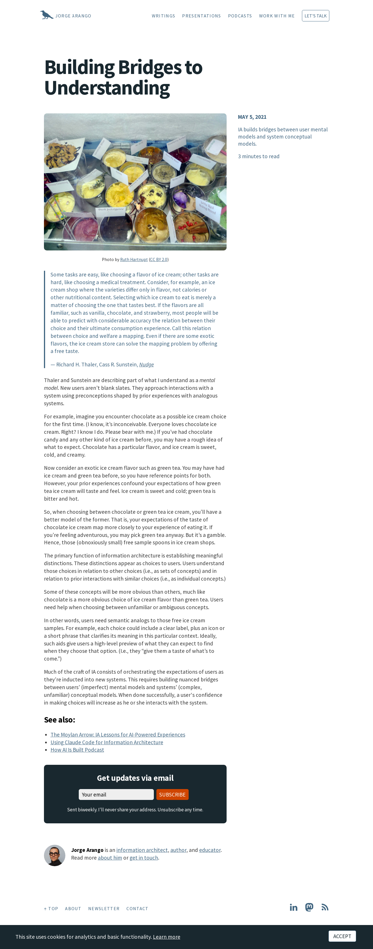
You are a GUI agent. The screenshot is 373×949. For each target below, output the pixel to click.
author (178, 849)
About (73, 908)
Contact (137, 908)
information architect (142, 849)
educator (210, 849)
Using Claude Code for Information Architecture (107, 742)
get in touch (144, 857)
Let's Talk (316, 16)
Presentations (201, 16)
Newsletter (104, 908)
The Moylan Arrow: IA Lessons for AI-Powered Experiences (118, 734)
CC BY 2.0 (158, 259)
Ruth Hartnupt (134, 259)
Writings (164, 16)
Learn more (166, 936)
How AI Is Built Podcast (77, 749)
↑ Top (51, 908)
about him (110, 857)
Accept (342, 936)
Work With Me (277, 16)
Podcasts (240, 16)
